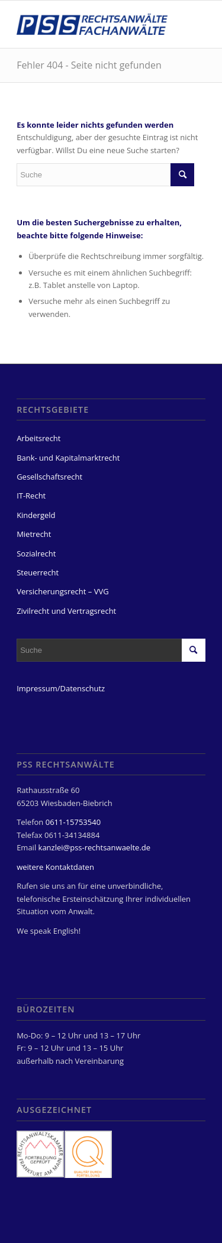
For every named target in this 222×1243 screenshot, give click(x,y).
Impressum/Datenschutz (61, 688)
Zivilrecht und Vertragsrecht (66, 611)
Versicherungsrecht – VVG (63, 591)
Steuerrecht (38, 572)
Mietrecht (34, 534)
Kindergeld (36, 515)
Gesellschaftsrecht (49, 476)
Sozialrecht (36, 553)
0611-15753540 (73, 822)
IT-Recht (31, 495)
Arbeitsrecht (38, 438)
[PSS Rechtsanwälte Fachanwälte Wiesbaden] (92, 24)
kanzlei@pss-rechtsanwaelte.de (94, 847)
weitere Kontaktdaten (55, 867)
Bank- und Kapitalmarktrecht (68, 457)
